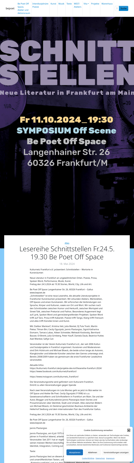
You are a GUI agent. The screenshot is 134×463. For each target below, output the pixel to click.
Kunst (53, 3)
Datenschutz (100, 458)
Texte (69, 3)
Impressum (110, 458)
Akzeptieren (74, 452)
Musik (61, 3)
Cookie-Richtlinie (88, 458)
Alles (67, 243)
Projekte (95, 3)
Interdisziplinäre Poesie (40, 5)
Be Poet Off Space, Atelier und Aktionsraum (24, 8)
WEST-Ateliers (77, 5)
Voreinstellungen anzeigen (116, 452)
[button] (128, 430)
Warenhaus (107, 3)
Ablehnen (92, 452)
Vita (85, 3)
